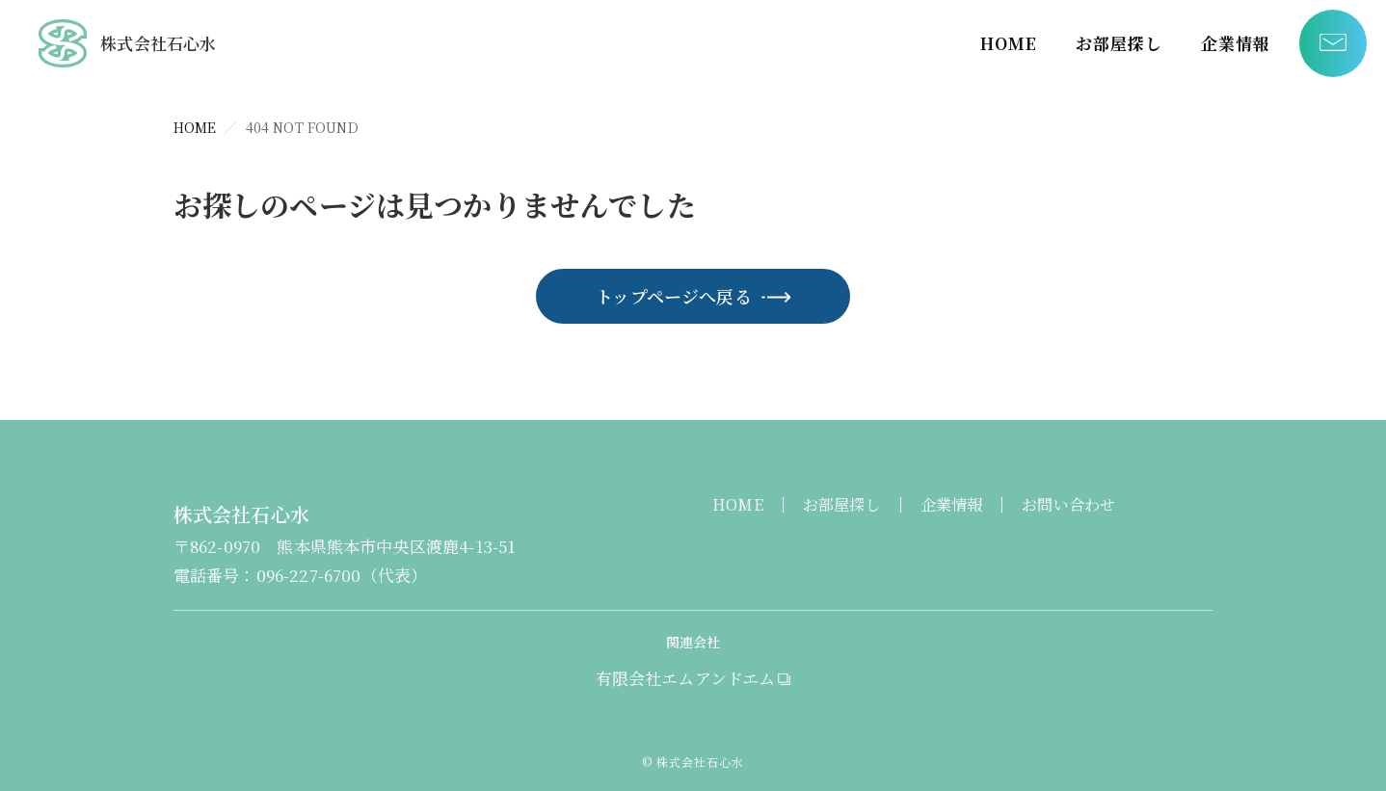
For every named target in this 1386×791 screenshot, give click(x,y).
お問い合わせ (1068, 504)
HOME (1008, 43)
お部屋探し (1119, 43)
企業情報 (1235, 43)
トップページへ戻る (674, 295)
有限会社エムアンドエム (686, 678)
